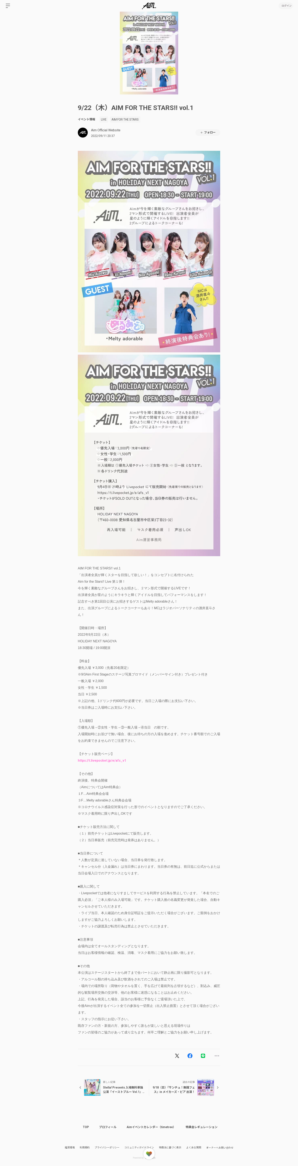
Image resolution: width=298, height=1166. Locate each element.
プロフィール (108, 1127)
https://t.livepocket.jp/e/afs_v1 (102, 760)
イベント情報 (86, 119)
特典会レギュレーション (203, 1127)
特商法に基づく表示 (170, 1147)
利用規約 (85, 1147)
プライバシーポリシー (107, 1147)
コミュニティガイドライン (139, 1147)
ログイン (286, 5)
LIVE (104, 119)
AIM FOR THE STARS (125, 119)
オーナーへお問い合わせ (219, 1148)
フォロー (208, 132)
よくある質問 (193, 1147)
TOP (86, 1127)
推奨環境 (70, 1147)
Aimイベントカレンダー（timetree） (151, 1127)
